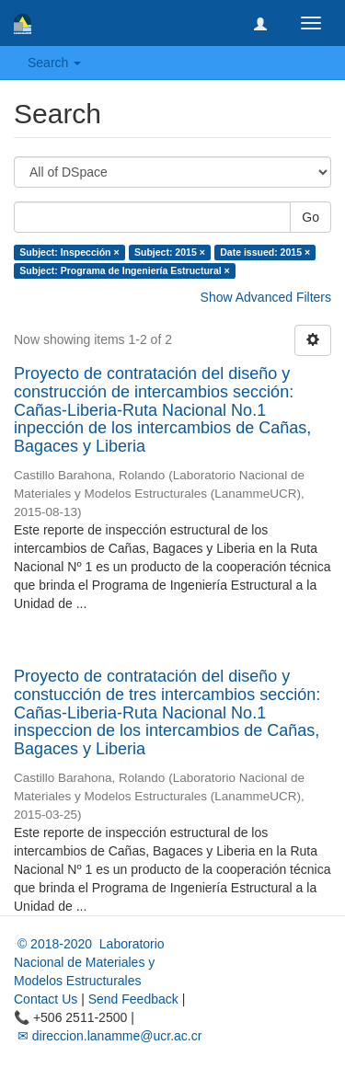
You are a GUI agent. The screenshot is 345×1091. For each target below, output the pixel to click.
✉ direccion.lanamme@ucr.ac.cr (107, 1035)
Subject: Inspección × (69, 252)
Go (310, 217)
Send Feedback (133, 999)
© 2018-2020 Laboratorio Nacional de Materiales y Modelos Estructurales (89, 962)
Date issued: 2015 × (265, 252)
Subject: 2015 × (169, 252)
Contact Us (45, 999)
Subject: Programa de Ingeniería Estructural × (124, 270)
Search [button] (54, 62)
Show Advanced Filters (266, 297)
